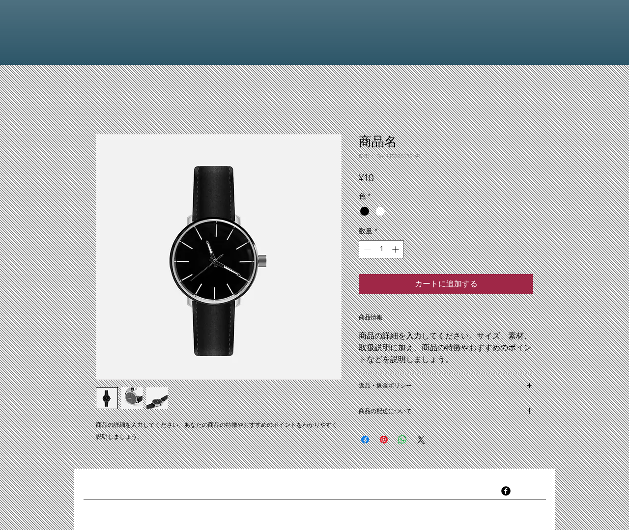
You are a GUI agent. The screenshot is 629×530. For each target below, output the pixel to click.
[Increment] (396, 249)
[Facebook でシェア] (365, 440)
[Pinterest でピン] (384, 440)
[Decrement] (366, 249)
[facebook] (506, 491)
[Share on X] (421, 440)
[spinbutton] (381, 249)
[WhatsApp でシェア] (402, 440)
